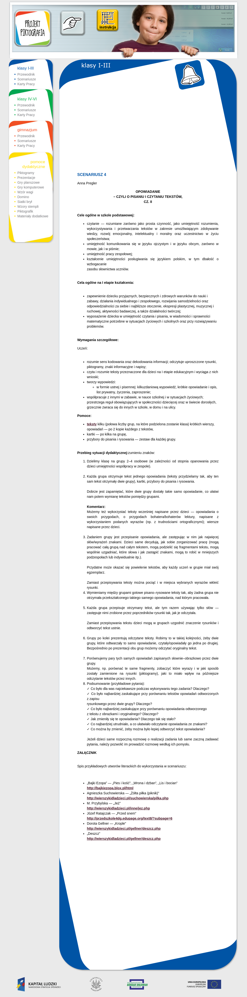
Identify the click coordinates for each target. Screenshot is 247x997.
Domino (23, 197)
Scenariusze (26, 79)
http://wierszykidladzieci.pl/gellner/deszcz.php (124, 828)
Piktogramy (25, 173)
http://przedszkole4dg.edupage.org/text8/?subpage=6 (129, 818)
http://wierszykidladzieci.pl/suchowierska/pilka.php (127, 798)
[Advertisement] (147, 131)
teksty (91, 424)
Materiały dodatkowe (32, 216)
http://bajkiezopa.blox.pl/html (110, 788)
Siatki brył (24, 202)
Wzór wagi (25, 192)
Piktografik (25, 211)
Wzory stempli (28, 206)
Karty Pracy (26, 84)
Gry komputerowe (30, 187)
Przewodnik (26, 74)
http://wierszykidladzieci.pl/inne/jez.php (118, 808)
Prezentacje (26, 178)
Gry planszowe (28, 182)
